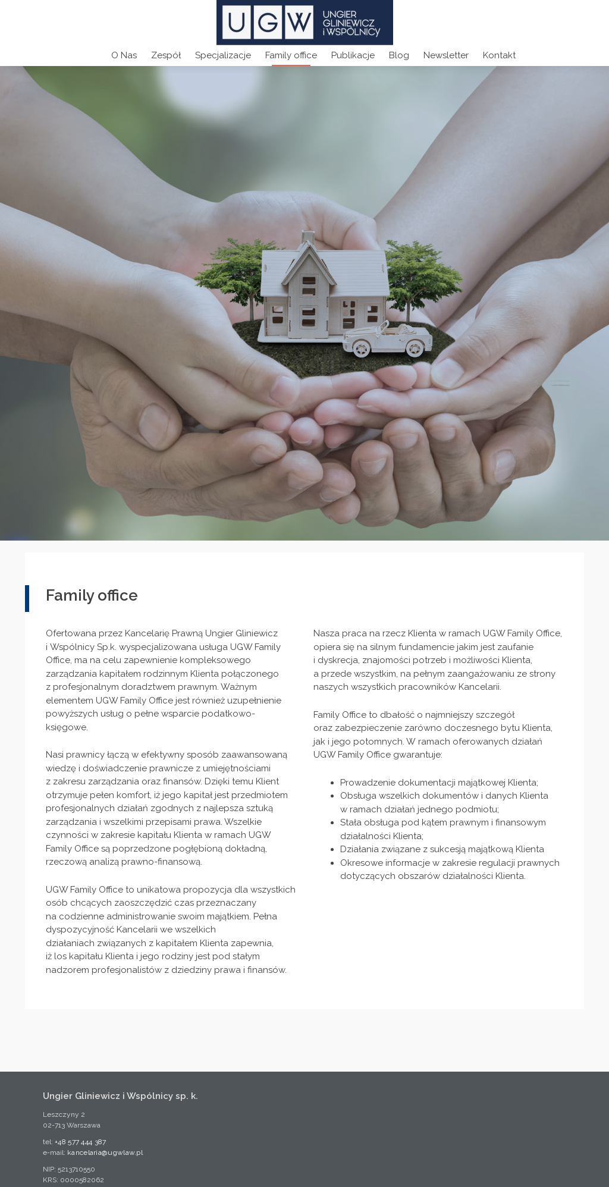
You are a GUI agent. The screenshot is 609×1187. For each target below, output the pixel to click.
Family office (291, 55)
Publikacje (353, 55)
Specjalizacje (223, 55)
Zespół (166, 55)
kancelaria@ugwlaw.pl (105, 1152)
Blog (399, 55)
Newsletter (446, 55)
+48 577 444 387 (80, 1142)
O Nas (124, 55)
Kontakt (499, 55)
